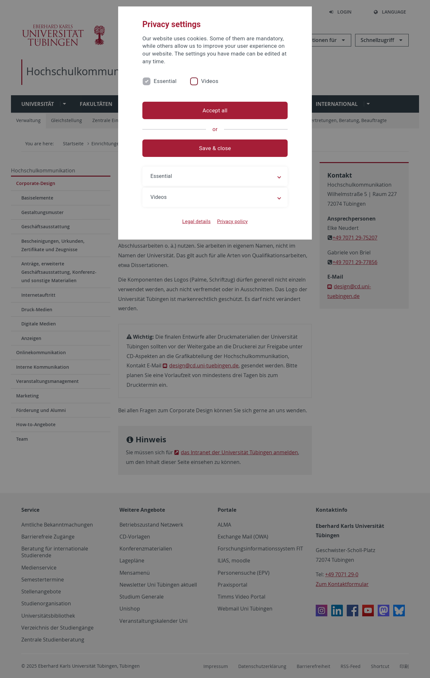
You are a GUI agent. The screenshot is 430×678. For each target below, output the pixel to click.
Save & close (215, 148)
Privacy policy (232, 221)
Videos (210, 81)
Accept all (214, 110)
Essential (165, 81)
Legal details (196, 221)
